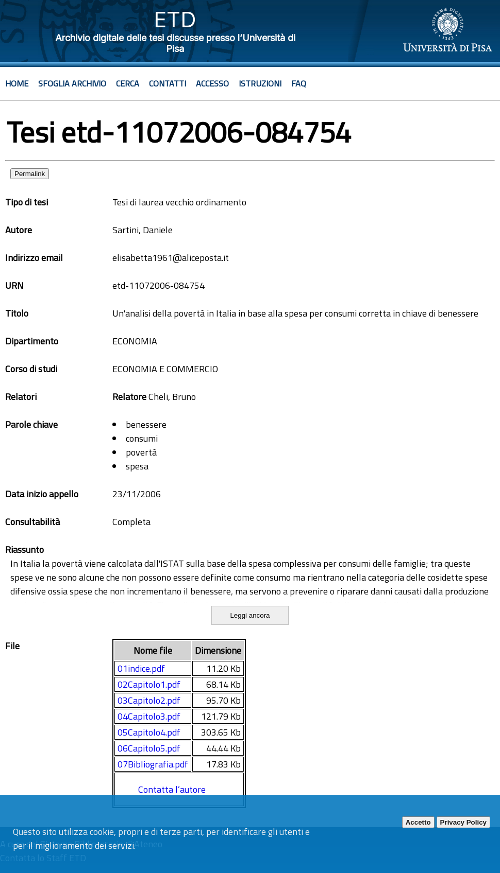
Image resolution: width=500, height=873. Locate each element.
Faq (298, 83)
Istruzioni (260, 83)
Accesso (212, 83)
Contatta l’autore (172, 789)
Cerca (127, 83)
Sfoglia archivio (72, 83)
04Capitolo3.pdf (149, 716)
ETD (175, 19)
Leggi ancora (250, 615)
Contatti (167, 83)
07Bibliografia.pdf (153, 764)
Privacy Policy (463, 822)
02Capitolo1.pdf (149, 684)
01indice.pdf (141, 668)
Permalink (29, 174)
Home (16, 83)
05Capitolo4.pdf (149, 732)
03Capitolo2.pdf (149, 700)
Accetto (418, 822)
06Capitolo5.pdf (149, 748)
